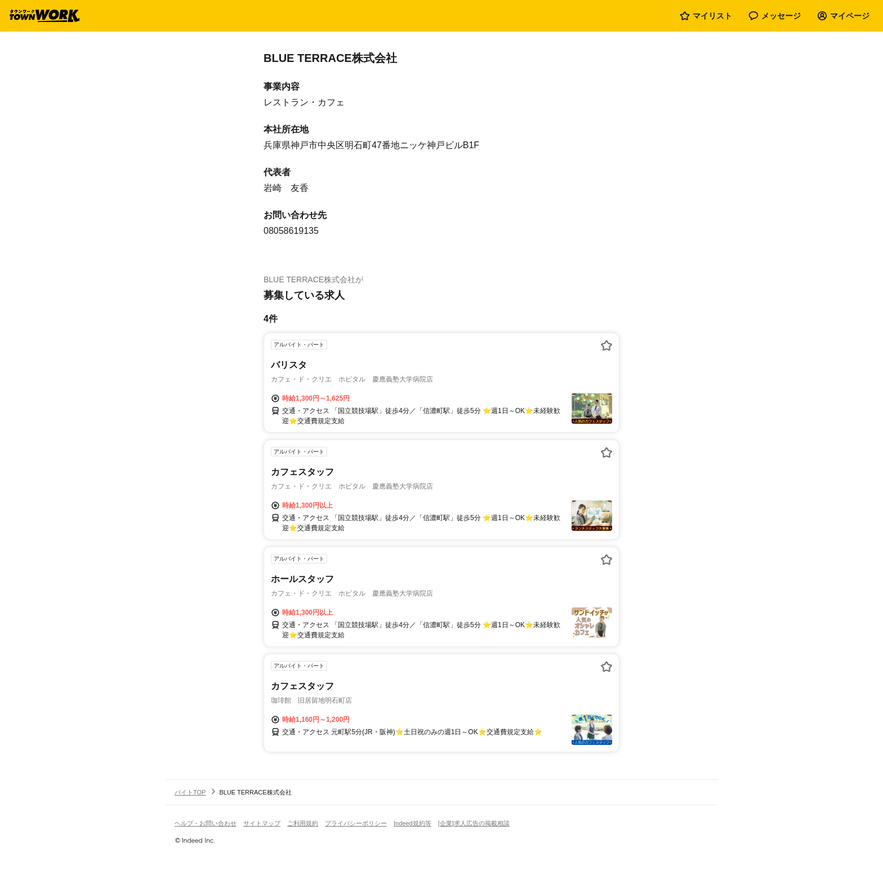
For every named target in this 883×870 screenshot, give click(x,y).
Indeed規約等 (412, 823)
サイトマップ (261, 823)
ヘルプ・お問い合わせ (206, 823)
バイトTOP (190, 792)
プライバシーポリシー (356, 823)
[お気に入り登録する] (606, 345)
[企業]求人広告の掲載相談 (474, 823)
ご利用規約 (302, 823)
